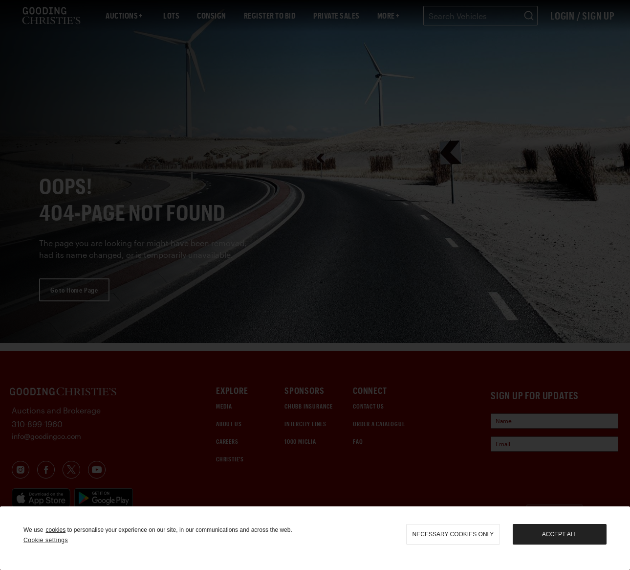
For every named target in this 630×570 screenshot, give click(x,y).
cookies (55, 529)
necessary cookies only (453, 534)
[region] (315, 538)
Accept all (559, 534)
